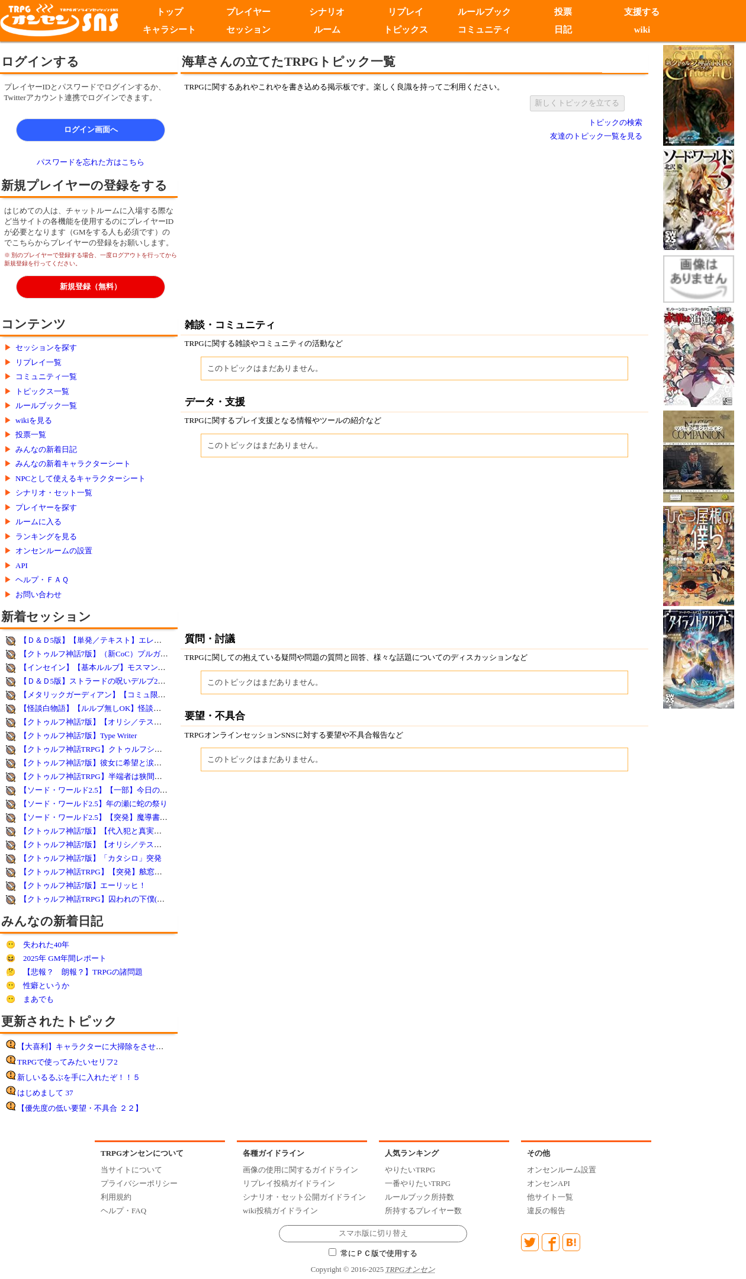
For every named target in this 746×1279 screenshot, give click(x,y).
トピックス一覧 (42, 391)
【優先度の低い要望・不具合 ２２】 (79, 1108)
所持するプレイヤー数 (423, 1210)
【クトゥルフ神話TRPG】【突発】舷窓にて (95, 871)
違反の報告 (546, 1210)
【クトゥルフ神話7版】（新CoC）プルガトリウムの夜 (113, 653)
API (21, 565)
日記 (563, 29)
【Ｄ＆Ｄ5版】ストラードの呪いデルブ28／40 (99, 681)
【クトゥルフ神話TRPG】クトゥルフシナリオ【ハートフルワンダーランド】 (152, 749)
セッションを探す (46, 347)
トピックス (406, 29)
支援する (642, 12)
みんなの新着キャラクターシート (73, 463)
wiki (642, 29)
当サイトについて (131, 1169)
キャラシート (169, 29)
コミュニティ (484, 29)
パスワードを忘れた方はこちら (90, 162)
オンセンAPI (548, 1183)
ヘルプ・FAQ (123, 1210)
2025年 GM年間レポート (65, 958)
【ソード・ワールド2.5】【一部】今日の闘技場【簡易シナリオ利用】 (140, 790)
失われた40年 (46, 944)
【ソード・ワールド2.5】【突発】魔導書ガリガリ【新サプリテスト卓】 (144, 817)
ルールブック (484, 12)
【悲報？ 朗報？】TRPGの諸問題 (83, 971)
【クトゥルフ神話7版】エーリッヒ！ (83, 885)
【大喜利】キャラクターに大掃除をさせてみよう (101, 1046)
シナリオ (327, 12)
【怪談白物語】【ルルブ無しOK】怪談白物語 (98, 708)
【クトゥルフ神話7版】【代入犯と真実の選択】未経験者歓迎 (125, 830)
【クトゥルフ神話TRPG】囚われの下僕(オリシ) (101, 899)
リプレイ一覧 (38, 362)
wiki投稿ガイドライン (280, 1210)
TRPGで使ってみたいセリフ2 (67, 1061)
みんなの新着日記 (46, 449)
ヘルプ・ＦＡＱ (42, 579)
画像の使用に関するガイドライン (300, 1169)
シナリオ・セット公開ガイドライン (304, 1197)
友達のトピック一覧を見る (596, 136)
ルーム (327, 29)
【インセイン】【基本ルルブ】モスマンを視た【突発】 (116, 667)
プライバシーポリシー (139, 1183)
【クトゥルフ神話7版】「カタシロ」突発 (91, 858)
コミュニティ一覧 (46, 376)
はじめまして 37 (45, 1092)
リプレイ (405, 12)
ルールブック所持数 (419, 1197)
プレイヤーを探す (46, 507)
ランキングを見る (46, 536)
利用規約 (116, 1197)
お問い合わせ (38, 594)
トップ (169, 12)
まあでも (38, 999)
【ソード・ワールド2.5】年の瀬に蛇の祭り (94, 803)
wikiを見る (33, 420)
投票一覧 (30, 434)
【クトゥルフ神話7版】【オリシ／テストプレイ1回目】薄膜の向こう (139, 844)
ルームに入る (38, 521)
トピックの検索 (615, 122)
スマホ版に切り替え (373, 1233)
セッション (248, 29)
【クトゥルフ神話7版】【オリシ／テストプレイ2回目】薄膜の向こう (139, 721)
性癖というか (46, 985)
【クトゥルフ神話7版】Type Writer (78, 735)
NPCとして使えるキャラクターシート (80, 478)
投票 (563, 12)
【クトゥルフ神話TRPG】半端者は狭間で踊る (99, 776)
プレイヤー (248, 12)
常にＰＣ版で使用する (373, 1253)
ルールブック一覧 (46, 405)
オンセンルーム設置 (561, 1169)
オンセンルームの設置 (53, 550)
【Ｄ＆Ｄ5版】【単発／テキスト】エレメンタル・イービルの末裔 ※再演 (146, 640)
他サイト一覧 (550, 1197)
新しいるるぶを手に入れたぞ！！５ (78, 1077)
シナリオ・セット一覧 (53, 492)
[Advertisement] (317, 229)
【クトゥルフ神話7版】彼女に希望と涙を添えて (102, 762)
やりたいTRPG (410, 1169)
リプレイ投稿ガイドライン (289, 1183)
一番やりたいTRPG (418, 1183)
